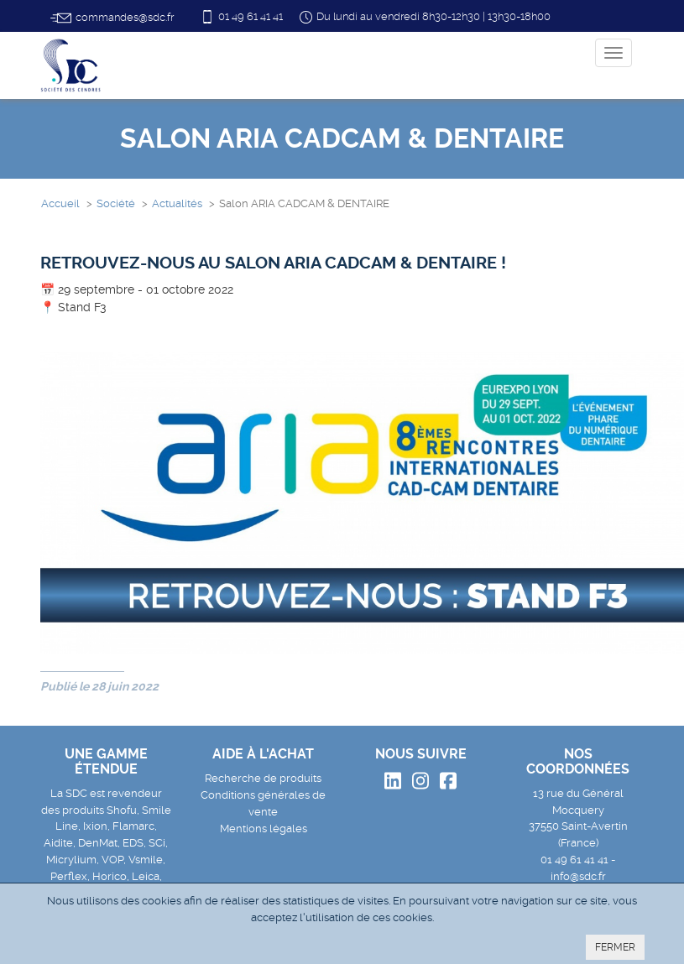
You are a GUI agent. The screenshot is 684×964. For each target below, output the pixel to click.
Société (116, 203)
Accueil (60, 203)
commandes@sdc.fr (112, 18)
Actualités (177, 203)
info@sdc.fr (578, 876)
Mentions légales (263, 828)
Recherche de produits (263, 778)
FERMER (615, 947)
